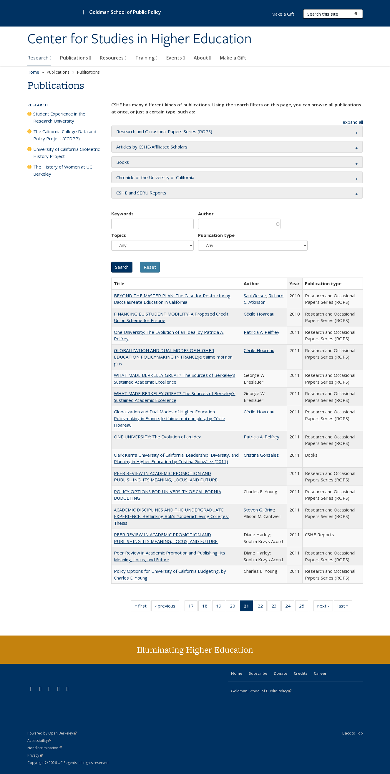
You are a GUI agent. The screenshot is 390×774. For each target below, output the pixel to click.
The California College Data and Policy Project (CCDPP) (64, 134)
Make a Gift (233, 58)
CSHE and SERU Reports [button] (141, 193)
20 (234, 607)
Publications (75, 58)
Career (320, 673)
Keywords (122, 214)
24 (289, 607)
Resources (113, 58)
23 (276, 607)
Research (39, 58)
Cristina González (261, 455)
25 (303, 607)
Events (175, 58)
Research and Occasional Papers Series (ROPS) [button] (164, 131)
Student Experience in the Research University (59, 117)
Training (146, 58)
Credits (300, 673)
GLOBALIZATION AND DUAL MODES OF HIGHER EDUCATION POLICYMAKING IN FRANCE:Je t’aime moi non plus (173, 357)
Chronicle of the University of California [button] (155, 177)
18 (206, 607)
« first (142, 607)
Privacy (35, 755)
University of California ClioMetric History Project (66, 152)
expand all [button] (353, 122)
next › (325, 607)
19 (220, 607)
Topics (118, 235)
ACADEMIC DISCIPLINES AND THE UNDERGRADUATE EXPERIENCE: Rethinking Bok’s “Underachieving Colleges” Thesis (171, 516)
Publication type (216, 235)
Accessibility (39, 740)
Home (33, 72)
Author (206, 214)
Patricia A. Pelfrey (261, 332)
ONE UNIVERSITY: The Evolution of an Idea (157, 437)
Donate (280, 673)
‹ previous (167, 607)
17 (193, 607)
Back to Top (352, 733)
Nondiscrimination (44, 747)
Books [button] (122, 162)
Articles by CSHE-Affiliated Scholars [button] (151, 147)
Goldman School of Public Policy (125, 12)
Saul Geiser (255, 295)
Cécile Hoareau (259, 314)
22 (262, 607)
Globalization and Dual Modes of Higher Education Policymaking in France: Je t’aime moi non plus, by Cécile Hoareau (169, 418)
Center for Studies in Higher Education (139, 39)
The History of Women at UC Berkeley (62, 170)
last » (345, 607)
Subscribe (258, 673)
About (202, 58)
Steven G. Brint (259, 510)
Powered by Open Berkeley (52, 733)
